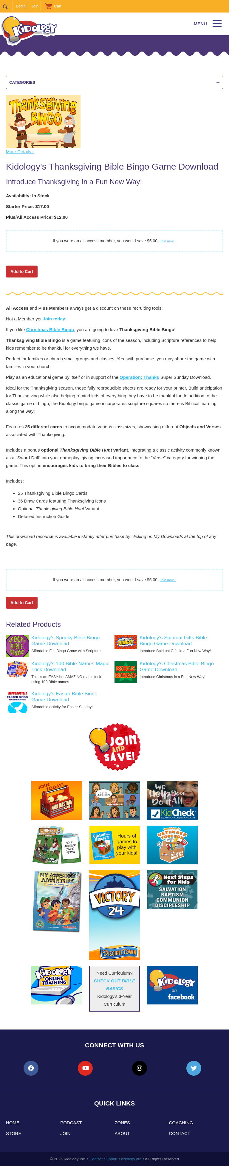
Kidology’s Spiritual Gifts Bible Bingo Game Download (173, 640)
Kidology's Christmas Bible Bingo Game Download (177, 666)
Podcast (71, 1122)
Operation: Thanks (139, 377)
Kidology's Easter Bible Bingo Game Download (64, 697)
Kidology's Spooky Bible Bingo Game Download (65, 640)
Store (13, 1133)
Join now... (168, 241)
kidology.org (131, 1159)
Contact (179, 1133)
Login (21, 6)
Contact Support (103, 1159)
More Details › (20, 151)
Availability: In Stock (27, 195)
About (122, 1133)
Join (34, 6)
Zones (122, 1122)
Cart (57, 6)
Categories (114, 82)
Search (8, 6)
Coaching (181, 1122)
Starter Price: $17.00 (27, 206)
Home (12, 1122)
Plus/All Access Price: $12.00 (37, 217)
